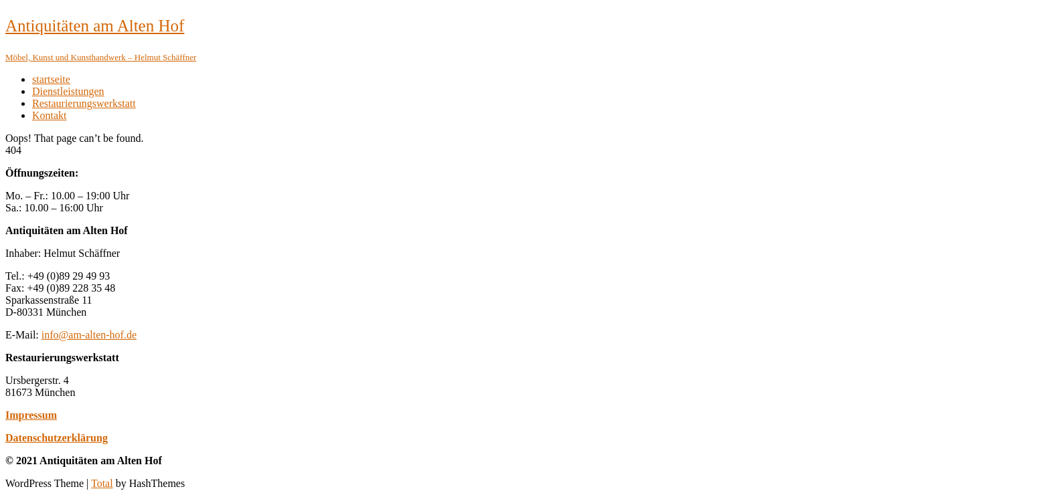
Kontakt (49, 115)
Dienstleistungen (68, 91)
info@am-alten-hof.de (89, 334)
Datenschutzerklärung (56, 437)
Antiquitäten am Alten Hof (94, 26)
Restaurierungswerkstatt (84, 103)
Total (102, 483)
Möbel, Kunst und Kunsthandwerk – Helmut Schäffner (100, 57)
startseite (51, 79)
